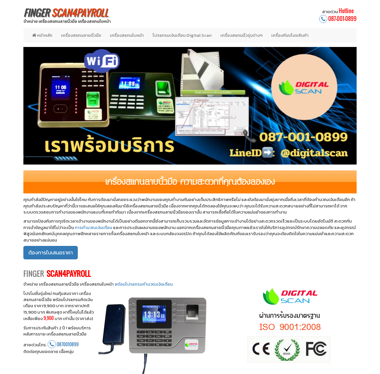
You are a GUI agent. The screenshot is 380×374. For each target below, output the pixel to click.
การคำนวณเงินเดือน (93, 227)
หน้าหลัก (42, 35)
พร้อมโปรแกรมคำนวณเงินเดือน (144, 284)
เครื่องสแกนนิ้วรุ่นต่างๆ (241, 35)
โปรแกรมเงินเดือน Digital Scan (182, 35)
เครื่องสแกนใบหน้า (127, 35)
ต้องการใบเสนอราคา (50, 252)
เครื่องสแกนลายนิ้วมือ (81, 35)
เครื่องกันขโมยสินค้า (290, 35)
